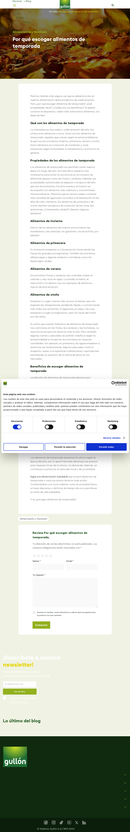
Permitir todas (106, 447)
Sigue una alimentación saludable (49, 476)
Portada (53, 11)
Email (69, 561)
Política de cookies (19, 702)
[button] (113, 5)
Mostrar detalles (112, 438)
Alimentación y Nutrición (29, 32)
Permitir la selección (65, 447)
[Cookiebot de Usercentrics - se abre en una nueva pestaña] (114, 383)
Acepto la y (22, 700)
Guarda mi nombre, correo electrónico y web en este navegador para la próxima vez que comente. (66, 613)
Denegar (23, 447)
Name (37, 561)
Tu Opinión (39, 575)
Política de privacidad (27, 698)
